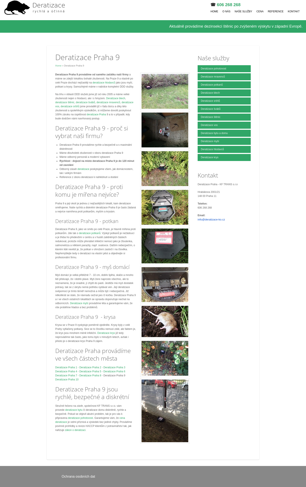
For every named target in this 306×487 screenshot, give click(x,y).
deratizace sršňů (70, 106)
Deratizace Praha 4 (66, 371)
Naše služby (243, 11)
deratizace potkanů (89, 233)
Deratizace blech (115, 98)
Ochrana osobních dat (78, 476)
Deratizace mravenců (213, 76)
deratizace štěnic (64, 102)
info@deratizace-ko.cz (211, 219)
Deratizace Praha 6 (114, 371)
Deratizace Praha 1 (66, 367)
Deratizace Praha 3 (114, 367)
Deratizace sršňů (210, 100)
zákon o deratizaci (75, 430)
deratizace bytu (73, 409)
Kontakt (294, 11)
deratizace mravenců (108, 102)
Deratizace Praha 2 (90, 367)
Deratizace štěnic (210, 117)
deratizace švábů (85, 102)
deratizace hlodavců (104, 82)
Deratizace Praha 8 (90, 375)
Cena (260, 11)
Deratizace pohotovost (213, 68)
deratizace (84, 169)
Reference (275, 11)
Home (214, 11)
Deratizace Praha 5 (90, 371)
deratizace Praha (96, 114)
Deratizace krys (106, 333)
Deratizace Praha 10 (66, 379)
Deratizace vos (209, 125)
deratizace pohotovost (80, 417)
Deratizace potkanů (212, 84)
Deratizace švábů (211, 108)
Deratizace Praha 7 (66, 375)
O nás (226, 11)
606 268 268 (229, 4)
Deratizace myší (79, 303)
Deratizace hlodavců (212, 149)
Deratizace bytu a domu (214, 133)
